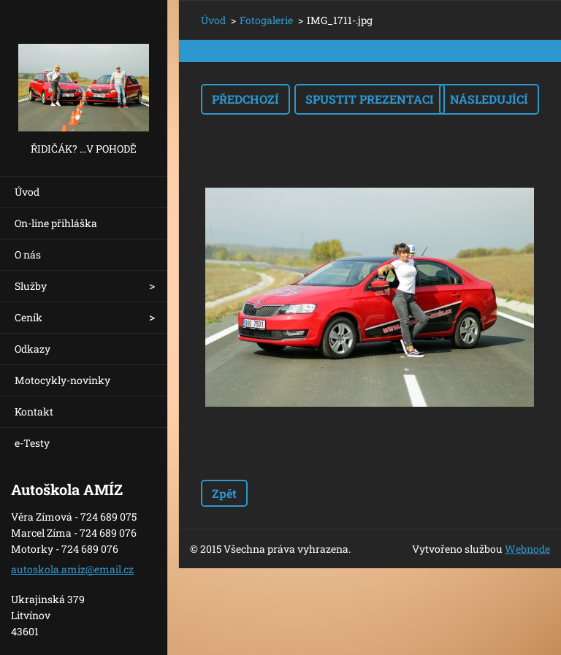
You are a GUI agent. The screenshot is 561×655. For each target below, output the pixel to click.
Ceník (28, 317)
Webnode (527, 549)
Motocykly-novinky (62, 380)
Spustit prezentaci (369, 99)
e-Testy (32, 443)
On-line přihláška (56, 223)
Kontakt (34, 411)
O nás (28, 254)
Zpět (224, 493)
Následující (489, 99)
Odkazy (32, 349)
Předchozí (245, 99)
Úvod (27, 192)
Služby (31, 286)
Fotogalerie (266, 20)
